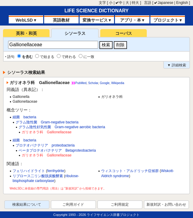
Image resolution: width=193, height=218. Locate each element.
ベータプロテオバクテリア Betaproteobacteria (57, 150)
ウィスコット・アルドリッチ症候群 (130, 171)
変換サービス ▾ (97, 20)
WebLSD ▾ (26, 20)
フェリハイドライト (29, 171)
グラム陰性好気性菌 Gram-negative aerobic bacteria (62, 127)
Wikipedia (117, 83)
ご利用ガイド (73, 204)
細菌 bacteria (24, 117)
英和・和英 (26, 33)
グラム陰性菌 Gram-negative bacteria (47, 122)
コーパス (123, 33)
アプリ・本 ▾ (132, 20)
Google (105, 83)
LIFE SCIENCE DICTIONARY (97, 10)
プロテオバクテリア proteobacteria (45, 145)
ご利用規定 (120, 204)
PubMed (80, 83)
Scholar (93, 83)
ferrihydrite (55, 171)
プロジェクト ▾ (167, 20)
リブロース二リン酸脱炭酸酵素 (38, 176)
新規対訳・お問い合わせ (166, 204)
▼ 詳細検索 (176, 65)
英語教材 (61, 20)
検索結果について (26, 204)
